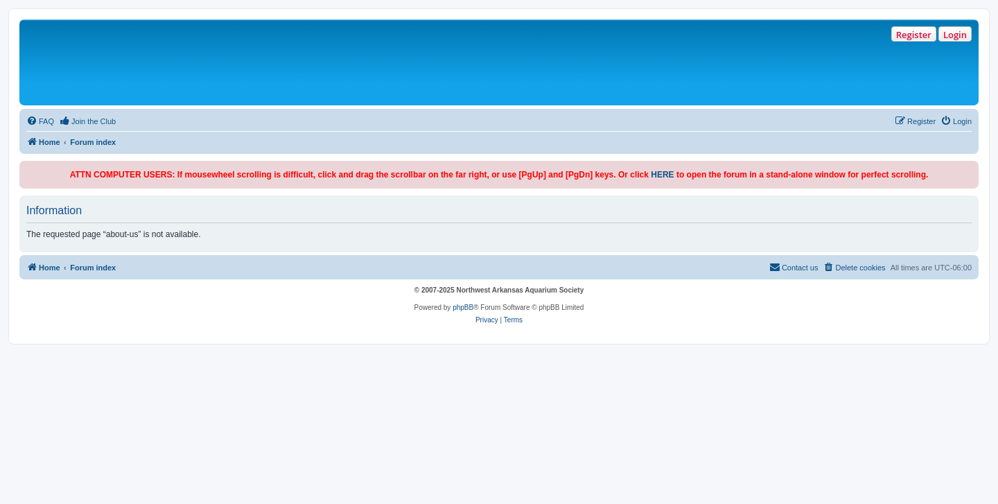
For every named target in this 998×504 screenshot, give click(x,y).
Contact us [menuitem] (793, 267)
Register (913, 34)
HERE (662, 175)
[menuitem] (40, 121)
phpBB (463, 307)
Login (955, 34)
